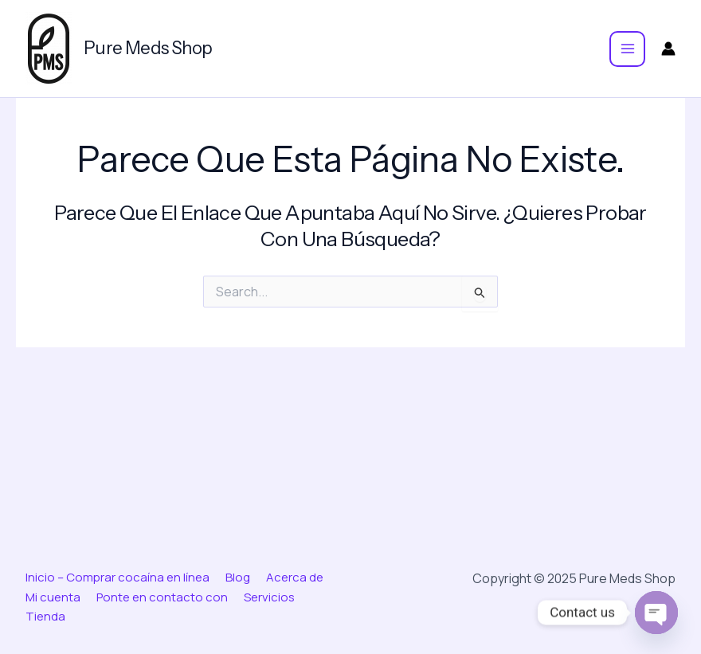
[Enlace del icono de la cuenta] (668, 48)
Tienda (45, 616)
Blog (237, 577)
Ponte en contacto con (162, 597)
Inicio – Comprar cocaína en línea (117, 577)
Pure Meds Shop (148, 48)
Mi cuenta (52, 597)
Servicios (269, 597)
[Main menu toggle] (627, 49)
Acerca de (294, 577)
